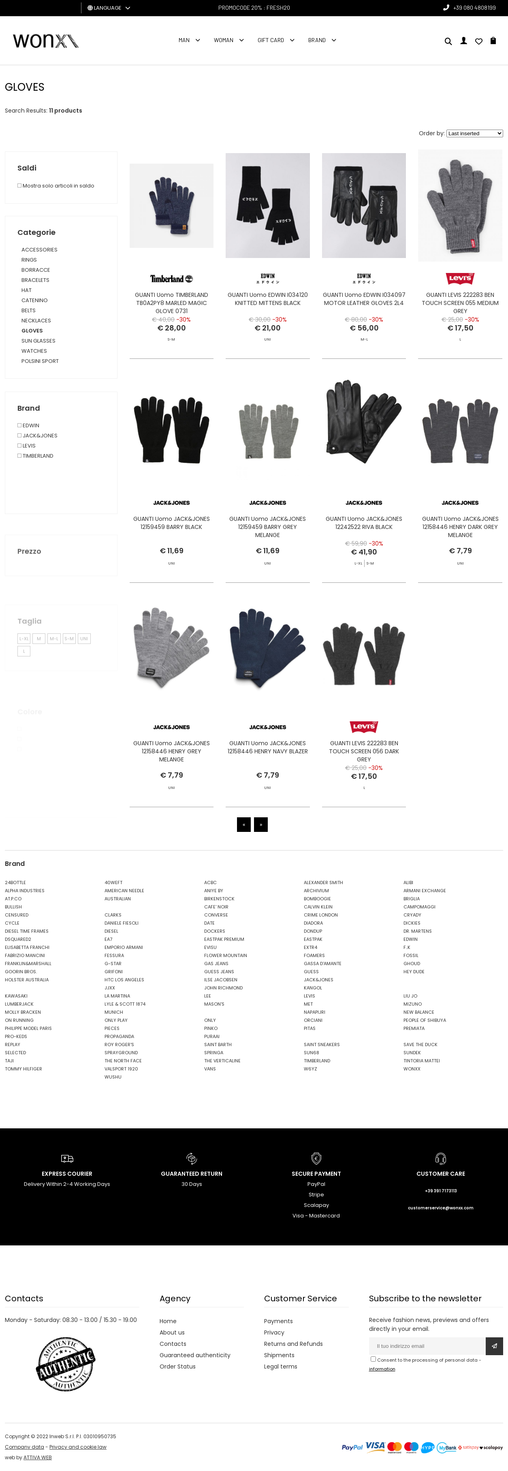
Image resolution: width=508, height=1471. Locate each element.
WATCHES (34, 351)
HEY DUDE (414, 971)
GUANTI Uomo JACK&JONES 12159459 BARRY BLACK (171, 540)
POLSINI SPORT (40, 361)
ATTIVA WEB (37, 1457)
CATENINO (34, 300)
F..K (406, 947)
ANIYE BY (213, 890)
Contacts (173, 1344)
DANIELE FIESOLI (122, 923)
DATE (209, 923)
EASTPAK (313, 939)
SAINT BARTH (218, 1044)
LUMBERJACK (19, 1004)
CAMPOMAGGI (419, 907)
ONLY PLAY (116, 1020)
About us (172, 1332)
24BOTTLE (15, 882)
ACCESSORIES (39, 250)
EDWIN (410, 939)
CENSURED (16, 915)
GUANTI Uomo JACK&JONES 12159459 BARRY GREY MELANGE (267, 560)
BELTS (28, 310)
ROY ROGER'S (119, 1044)
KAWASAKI (16, 996)
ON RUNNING (19, 1020)
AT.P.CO (13, 898)
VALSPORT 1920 (121, 1069)
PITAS (310, 1028)
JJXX (110, 988)
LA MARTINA (117, 996)
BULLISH (13, 907)
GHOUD (411, 963)
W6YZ (310, 1069)
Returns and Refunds (293, 1344)
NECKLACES (36, 320)
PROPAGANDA (119, 1036)
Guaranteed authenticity (195, 1355)
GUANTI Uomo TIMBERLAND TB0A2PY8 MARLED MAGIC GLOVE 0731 (171, 303)
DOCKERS (214, 931)
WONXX (411, 1069)
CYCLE (12, 923)
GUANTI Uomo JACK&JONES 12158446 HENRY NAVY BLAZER (268, 765)
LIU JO (410, 996)
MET (308, 1004)
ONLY (210, 1020)
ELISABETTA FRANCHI (27, 947)
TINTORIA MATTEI (421, 1060)
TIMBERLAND (317, 1060)
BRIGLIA (411, 898)
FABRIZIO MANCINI (25, 955)
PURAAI (212, 1036)
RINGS (29, 260)
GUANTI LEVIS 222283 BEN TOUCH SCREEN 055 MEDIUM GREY (460, 303)
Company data (24, 1446)
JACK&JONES (318, 979)
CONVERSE (216, 915)
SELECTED (15, 1052)
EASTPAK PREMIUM (224, 939)
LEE (207, 996)
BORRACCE (35, 270)
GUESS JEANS (219, 971)
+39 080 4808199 (474, 7)
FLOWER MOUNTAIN (225, 955)
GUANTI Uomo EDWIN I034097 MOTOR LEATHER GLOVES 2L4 (364, 299)
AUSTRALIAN (118, 898)
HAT (26, 290)
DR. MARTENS (417, 931)
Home (168, 1321)
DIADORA (313, 923)
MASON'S (214, 1004)
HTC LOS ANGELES (124, 979)
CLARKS (113, 915)
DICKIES (411, 923)
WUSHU (113, 1077)
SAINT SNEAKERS (322, 1044)
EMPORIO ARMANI (124, 947)
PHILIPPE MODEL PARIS (28, 1028)
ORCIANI (313, 1020)
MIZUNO (412, 1004)
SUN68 (311, 1052)
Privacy (274, 1332)
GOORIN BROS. (21, 971)
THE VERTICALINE (222, 1060)
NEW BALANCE (418, 1012)
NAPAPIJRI (314, 1012)
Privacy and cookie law (78, 1446)
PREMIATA (414, 1028)
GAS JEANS (216, 963)
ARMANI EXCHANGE (424, 890)
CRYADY (412, 915)
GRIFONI (114, 971)
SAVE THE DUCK (420, 1044)
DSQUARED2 (18, 939)
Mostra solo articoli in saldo (55, 186)
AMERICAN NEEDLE (124, 890)
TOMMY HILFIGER (23, 1069)
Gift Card (271, 39)
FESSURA (114, 955)
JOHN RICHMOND (223, 988)
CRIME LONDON (321, 915)
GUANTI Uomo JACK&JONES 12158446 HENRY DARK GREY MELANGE (460, 544)
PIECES (112, 1028)
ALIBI (408, 882)
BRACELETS (35, 280)
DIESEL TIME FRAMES (27, 931)
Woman (223, 39)
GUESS (311, 971)
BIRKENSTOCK (219, 898)
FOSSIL (410, 955)
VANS (210, 1069)
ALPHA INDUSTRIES (25, 890)
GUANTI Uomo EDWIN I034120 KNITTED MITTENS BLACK (268, 299)
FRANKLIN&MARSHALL (28, 963)
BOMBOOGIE (317, 898)
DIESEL (111, 931)
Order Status (178, 1366)
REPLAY (12, 1044)
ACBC (210, 882)
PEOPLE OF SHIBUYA (424, 1020)
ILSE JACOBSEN (220, 979)
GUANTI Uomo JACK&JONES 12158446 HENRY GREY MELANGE (171, 769)
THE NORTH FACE (123, 1060)
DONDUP (313, 931)
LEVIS (309, 996)
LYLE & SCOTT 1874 (125, 1004)
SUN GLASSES (38, 341)
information (382, 1369)
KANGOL (313, 988)
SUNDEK (412, 1052)
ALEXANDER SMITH (323, 882)
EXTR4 (310, 947)
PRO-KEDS (16, 1036)
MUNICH (114, 1012)
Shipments (279, 1355)
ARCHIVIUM (316, 890)
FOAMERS (314, 955)
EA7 (108, 939)
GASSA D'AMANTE (323, 963)
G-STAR (113, 963)
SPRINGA (213, 1052)
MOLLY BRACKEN (23, 1012)
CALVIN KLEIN (318, 907)
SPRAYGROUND (121, 1052)
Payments (278, 1321)
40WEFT (113, 882)
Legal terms (280, 1366)
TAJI (9, 1060)
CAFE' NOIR (216, 907)
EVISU (210, 947)
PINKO (211, 1028)
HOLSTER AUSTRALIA (27, 979)
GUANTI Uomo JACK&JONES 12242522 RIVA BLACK (364, 540)
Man (184, 39)
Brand (317, 39)
